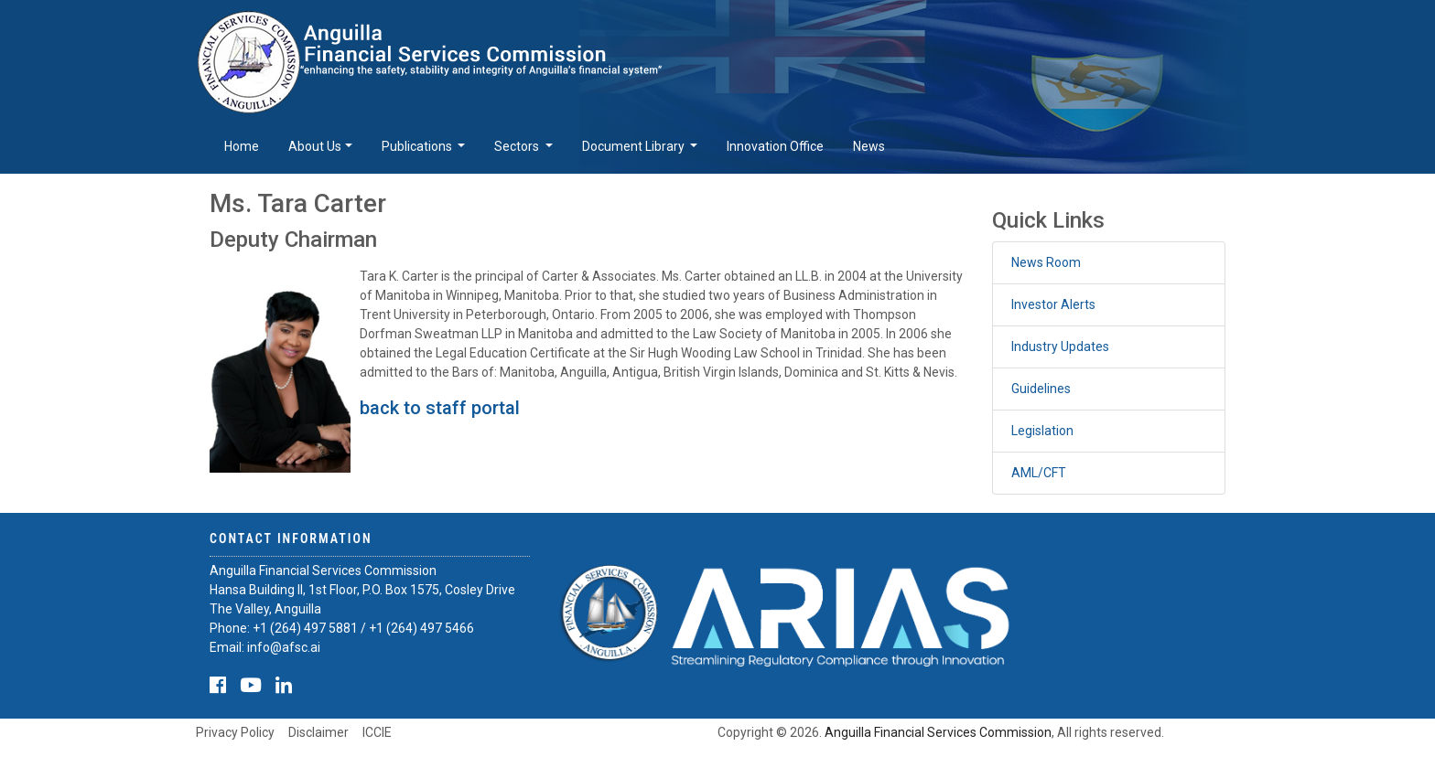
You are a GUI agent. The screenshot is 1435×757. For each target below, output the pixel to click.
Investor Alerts (1053, 304)
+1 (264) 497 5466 (421, 628)
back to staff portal (440, 408)
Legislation (1042, 430)
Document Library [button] (634, 146)
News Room (1046, 262)
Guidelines (1041, 388)
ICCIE (377, 732)
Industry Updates (1060, 346)
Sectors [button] (518, 146)
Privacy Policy (235, 732)
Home (241, 146)
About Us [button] (314, 146)
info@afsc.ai (283, 647)
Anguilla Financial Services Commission (938, 732)
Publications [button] (418, 146)
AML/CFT (1038, 472)
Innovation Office (775, 146)
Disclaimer (318, 732)
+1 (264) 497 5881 (305, 628)
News (869, 146)
